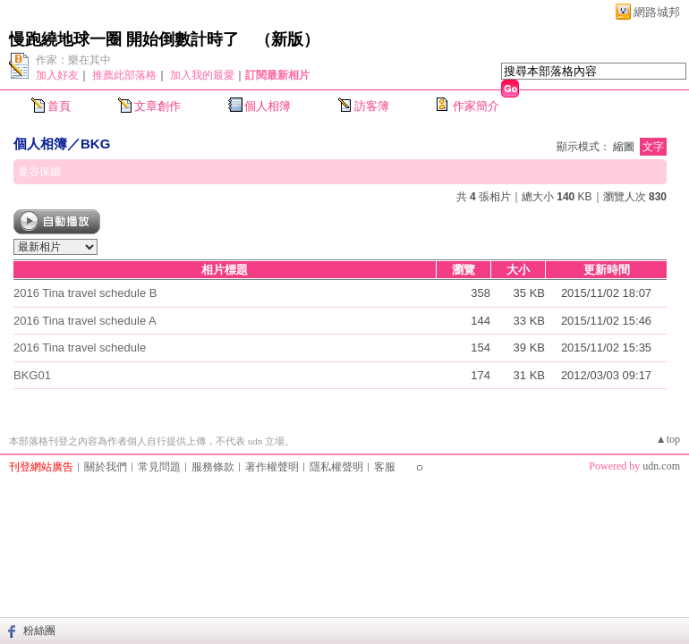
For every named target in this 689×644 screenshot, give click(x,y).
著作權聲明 (272, 467)
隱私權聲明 (336, 467)
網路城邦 (657, 12)
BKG (95, 143)
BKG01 (32, 375)
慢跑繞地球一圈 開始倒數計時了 (124, 39)
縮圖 (623, 146)
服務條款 (212, 467)
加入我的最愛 (202, 75)
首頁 (59, 106)
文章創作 (157, 106)
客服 (385, 467)
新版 (287, 39)
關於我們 (105, 467)
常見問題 (159, 467)
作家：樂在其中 (73, 60)
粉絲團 (39, 630)
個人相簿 (267, 106)
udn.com (661, 466)
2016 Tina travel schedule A (85, 320)
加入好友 (57, 75)
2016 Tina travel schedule (79, 347)
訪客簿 (371, 106)
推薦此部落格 (124, 75)
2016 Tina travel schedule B (85, 293)
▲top (668, 439)
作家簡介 (476, 106)
